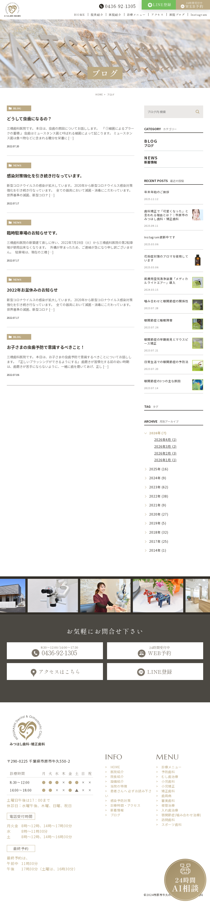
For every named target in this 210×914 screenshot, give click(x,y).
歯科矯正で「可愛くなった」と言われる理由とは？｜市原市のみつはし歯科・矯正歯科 (166, 215)
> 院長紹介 (114, 776)
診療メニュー (136, 14)
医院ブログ (177, 14)
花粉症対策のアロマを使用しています (166, 258)
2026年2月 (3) (165, 453)
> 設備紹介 (114, 781)
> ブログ (112, 815)
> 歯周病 (164, 795)
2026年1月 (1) (165, 460)
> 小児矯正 (165, 786)
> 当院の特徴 (116, 786)
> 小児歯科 (165, 781)
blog (17, 108)
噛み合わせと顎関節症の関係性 (166, 301)
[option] (68, 596)
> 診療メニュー (169, 767)
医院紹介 (115, 14)
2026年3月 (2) (165, 446)
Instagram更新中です (159, 237)
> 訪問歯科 (165, 819)
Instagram (199, 14)
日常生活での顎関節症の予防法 (166, 362)
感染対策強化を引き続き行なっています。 (45, 176)
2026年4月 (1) (165, 439)
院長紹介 (97, 14)
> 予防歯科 (165, 771)
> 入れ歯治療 (167, 810)
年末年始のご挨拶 (156, 192)
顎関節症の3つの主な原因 (162, 381)
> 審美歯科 (165, 800)
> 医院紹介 (114, 771)
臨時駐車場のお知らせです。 (33, 233)
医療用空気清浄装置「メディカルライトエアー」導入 (166, 281)
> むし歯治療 (167, 776)
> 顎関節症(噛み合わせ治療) (178, 815)
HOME (79, 14)
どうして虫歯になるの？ (29, 118)
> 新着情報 (114, 810)
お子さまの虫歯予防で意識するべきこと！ (46, 347)
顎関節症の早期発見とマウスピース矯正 (166, 341)
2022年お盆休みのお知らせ (32, 290)
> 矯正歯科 (165, 791)
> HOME (112, 767)
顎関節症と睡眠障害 (158, 320)
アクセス (157, 14)
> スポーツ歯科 (169, 824)
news (17, 165)
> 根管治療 (165, 805)
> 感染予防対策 (118, 800)
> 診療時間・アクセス (123, 805)
